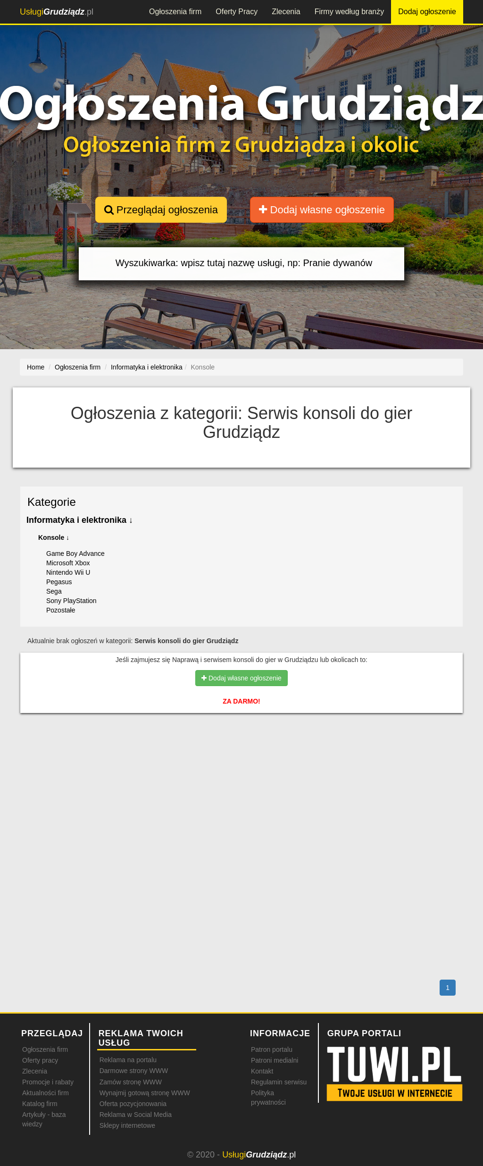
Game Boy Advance (75, 553)
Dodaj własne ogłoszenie (322, 210)
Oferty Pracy (237, 12)
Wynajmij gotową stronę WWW (145, 1093)
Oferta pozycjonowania (133, 1103)
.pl (56, 12)
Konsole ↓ (53, 537)
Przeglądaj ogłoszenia (161, 210)
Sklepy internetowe (127, 1125)
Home (35, 367)
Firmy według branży (349, 12)
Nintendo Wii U (68, 572)
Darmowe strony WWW (134, 1070)
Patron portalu (271, 1049)
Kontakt (262, 1071)
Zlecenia (286, 12)
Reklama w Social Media (136, 1114)
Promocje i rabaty (48, 1082)
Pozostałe (60, 610)
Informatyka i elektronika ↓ (79, 520)
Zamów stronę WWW (131, 1082)
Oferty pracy (40, 1060)
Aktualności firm (45, 1093)
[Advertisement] (241, 761)
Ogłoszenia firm (175, 12)
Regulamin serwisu (279, 1082)
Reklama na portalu (128, 1060)
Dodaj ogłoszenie (427, 12)
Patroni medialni (274, 1060)
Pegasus (59, 582)
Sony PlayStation (71, 600)
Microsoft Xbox (68, 563)
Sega (54, 591)
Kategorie (51, 501)
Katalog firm (40, 1103)
